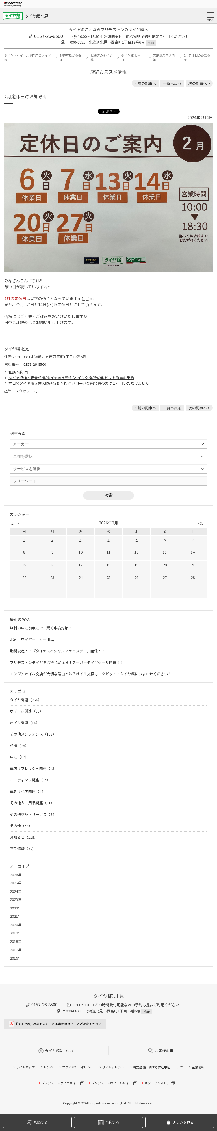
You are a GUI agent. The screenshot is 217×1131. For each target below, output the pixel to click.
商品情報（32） (23, 848)
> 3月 (201, 523)
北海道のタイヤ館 (101, 57)
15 (24, 564)
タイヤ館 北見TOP (130, 57)
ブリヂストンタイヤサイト (60, 1083)
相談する (37, 1122)
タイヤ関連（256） (26, 699)
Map (151, 42)
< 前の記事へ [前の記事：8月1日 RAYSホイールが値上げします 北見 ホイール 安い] (145, 83)
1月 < (15, 523)
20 (165, 564)
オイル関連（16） (25, 722)
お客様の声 (160, 1050)
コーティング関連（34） (30, 779)
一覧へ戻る (172, 83)
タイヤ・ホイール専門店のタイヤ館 (27, 57)
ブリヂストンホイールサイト (112, 1083)
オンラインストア (157, 1083)
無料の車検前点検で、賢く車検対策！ (41, 628)
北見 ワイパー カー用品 (32, 639)
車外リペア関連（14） (28, 791)
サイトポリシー (113, 1067)
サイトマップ (25, 1067)
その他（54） (21, 825)
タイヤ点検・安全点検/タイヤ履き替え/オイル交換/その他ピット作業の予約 (71, 377)
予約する (108, 1122)
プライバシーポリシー (77, 1067)
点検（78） (19, 745)
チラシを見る (180, 1122)
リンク (48, 1067)
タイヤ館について (56, 1050)
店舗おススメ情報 (164, 57)
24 (81, 577)
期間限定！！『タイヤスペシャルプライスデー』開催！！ (57, 650)
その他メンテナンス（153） (33, 734)
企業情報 (198, 1067)
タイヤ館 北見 (36, 16)
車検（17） (19, 757)
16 (52, 564)
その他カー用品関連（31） (32, 802)
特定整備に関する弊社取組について (158, 1067)
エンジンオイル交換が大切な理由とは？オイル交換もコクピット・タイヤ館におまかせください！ (91, 673)
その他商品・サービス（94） (34, 814)
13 (165, 552)
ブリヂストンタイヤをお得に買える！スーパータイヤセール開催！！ (67, 662)
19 (136, 564)
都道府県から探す (70, 57)
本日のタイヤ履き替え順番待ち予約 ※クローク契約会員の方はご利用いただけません (78, 383)
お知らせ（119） (24, 837)
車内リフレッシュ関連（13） (34, 768)
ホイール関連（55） (26, 711)
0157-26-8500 (48, 36)
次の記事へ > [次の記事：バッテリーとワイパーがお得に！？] (199, 83)
